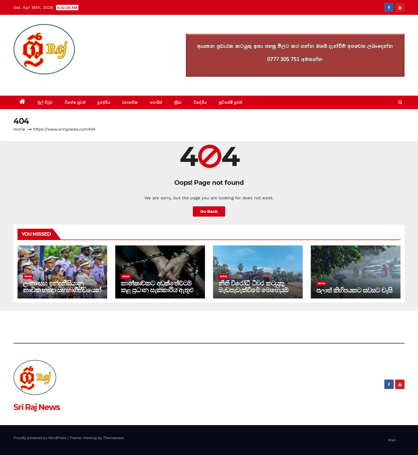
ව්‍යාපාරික (130, 102)
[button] (400, 102)
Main (28, 276)
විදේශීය (200, 102)
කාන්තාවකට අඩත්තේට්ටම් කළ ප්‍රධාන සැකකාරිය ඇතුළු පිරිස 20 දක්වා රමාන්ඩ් (157, 290)
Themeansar (113, 438)
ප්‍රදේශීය (103, 102)
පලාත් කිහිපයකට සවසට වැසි (354, 290)
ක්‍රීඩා (178, 102)
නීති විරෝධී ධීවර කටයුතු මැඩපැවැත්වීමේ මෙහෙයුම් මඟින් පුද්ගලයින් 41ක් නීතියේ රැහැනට (256, 293)
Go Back (209, 211)
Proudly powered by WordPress (40, 438)
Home (19, 129)
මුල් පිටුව (45, 102)
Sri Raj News (36, 83)
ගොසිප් (156, 102)
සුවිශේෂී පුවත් (230, 102)
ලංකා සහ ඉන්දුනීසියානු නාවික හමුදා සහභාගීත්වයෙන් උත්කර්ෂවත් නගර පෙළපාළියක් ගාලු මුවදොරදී (62, 293)
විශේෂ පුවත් (75, 102)
